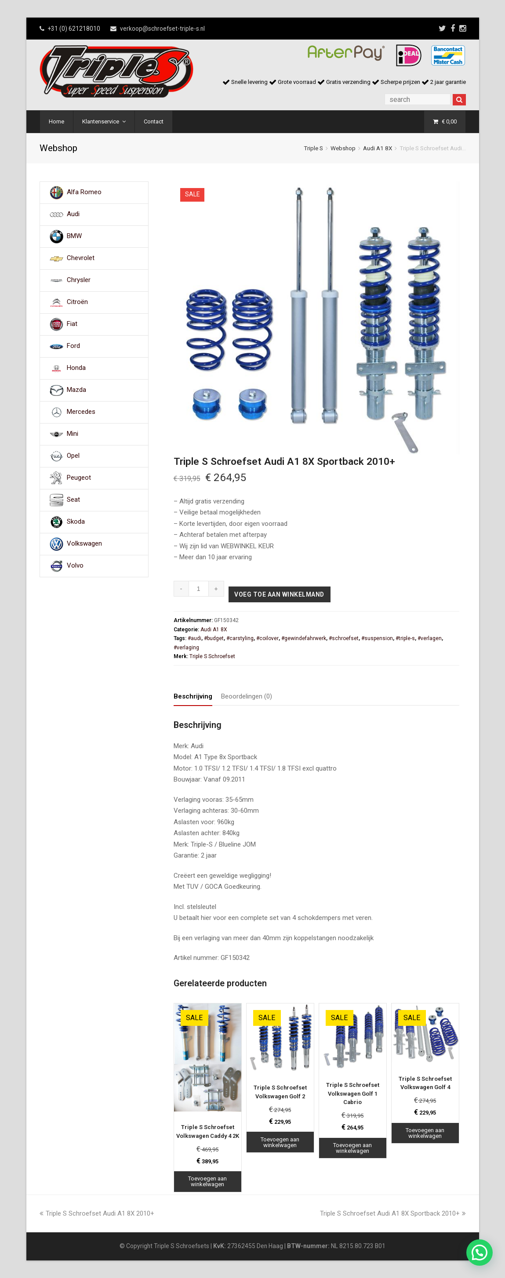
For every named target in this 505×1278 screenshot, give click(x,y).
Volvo (75, 566)
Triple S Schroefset (212, 656)
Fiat (72, 324)
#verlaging (186, 647)
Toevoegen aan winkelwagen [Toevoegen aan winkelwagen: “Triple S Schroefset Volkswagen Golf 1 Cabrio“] (352, 1148)
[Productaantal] (199, 588)
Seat (73, 500)
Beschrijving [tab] (193, 696)
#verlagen (430, 638)
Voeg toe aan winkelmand (279, 594)
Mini (72, 434)
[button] (479, 1252)
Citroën (77, 302)
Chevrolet (80, 258)
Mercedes (81, 412)
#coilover (267, 638)
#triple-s (405, 638)
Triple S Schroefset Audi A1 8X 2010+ (97, 1213)
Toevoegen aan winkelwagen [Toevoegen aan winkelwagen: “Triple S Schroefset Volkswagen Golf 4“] (425, 1133)
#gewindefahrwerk (303, 638)
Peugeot (79, 478)
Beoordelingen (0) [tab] (246, 696)
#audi (194, 638)
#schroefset (344, 638)
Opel (73, 456)
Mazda (76, 390)
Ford (73, 346)
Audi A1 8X (377, 148)
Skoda (76, 522)
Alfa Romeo (84, 192)
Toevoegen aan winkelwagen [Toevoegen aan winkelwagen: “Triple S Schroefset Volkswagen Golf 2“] (280, 1142)
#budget (214, 638)
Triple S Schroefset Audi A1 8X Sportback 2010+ (393, 1213)
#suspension (377, 638)
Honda (76, 368)
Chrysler (79, 280)
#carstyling (240, 638)
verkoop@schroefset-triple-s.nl (162, 28)
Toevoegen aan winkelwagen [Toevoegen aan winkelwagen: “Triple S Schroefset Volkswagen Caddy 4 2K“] (207, 1181)
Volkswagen (84, 544)
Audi (73, 214)
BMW (74, 236)
